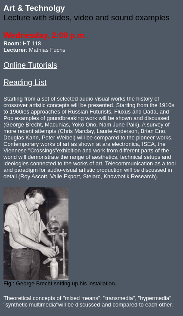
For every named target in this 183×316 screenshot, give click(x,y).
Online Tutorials (30, 65)
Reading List (25, 82)
